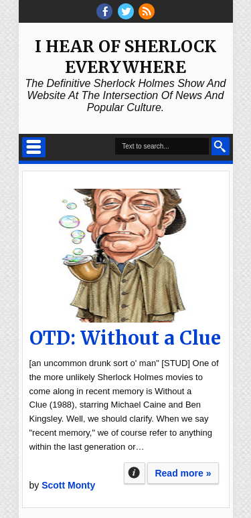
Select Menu (34, 147)
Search (221, 146)
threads (126, 11)
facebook (104, 11)
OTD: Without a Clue (125, 338)
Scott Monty (68, 485)
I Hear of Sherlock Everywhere (125, 57)
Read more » (183, 473)
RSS (147, 11)
